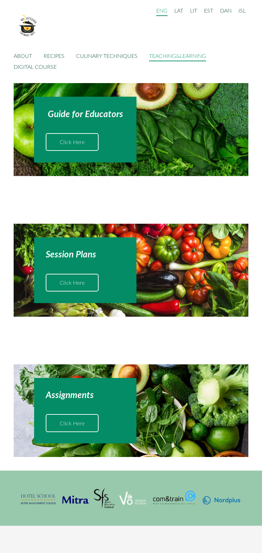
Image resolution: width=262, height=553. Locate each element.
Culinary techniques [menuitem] (106, 56)
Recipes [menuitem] (54, 56)
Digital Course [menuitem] (35, 66)
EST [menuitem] (208, 10)
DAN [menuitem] (226, 10)
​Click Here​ (72, 142)
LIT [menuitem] (193, 10)
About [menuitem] (23, 56)
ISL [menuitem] (242, 10)
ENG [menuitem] (162, 10)
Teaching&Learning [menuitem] (177, 56)
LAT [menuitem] (178, 10)
